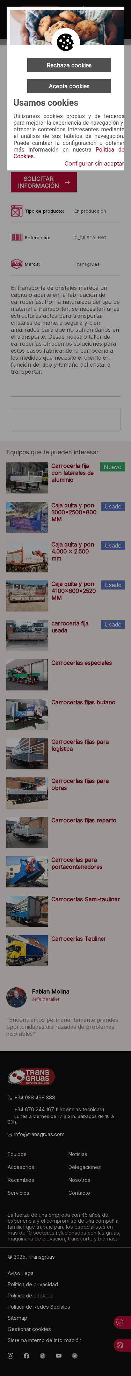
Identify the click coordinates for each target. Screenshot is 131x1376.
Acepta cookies (69, 86)
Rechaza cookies (69, 65)
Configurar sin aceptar (94, 163)
